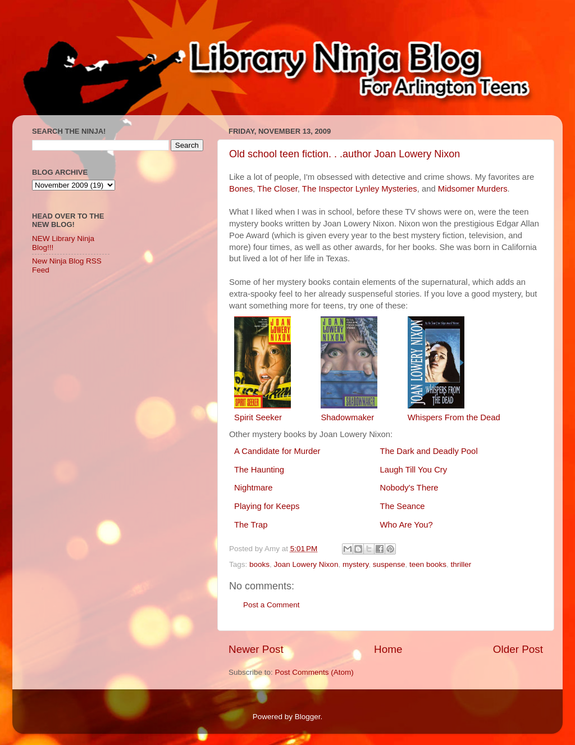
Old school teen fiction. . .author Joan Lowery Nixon (344, 154)
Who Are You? (406, 524)
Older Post (518, 649)
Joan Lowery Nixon (306, 564)
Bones (241, 188)
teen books (427, 564)
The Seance (402, 506)
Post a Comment (271, 605)
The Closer (277, 188)
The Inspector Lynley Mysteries (359, 188)
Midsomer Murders (473, 188)
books (259, 564)
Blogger (308, 716)
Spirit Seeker (258, 417)
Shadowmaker (347, 417)
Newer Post (256, 649)
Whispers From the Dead (454, 417)
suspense (389, 564)
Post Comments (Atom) (314, 672)
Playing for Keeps (266, 506)
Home (388, 649)
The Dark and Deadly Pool (429, 451)
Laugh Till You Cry (414, 469)
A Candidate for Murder (277, 451)
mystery (355, 564)
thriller (461, 564)
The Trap (250, 524)
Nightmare (253, 487)
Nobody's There (409, 487)
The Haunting (259, 469)
